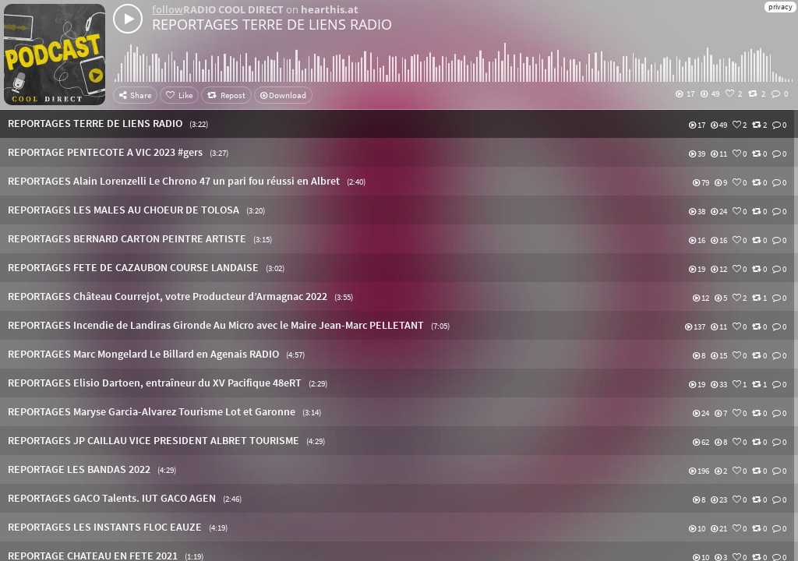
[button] (399, 123)
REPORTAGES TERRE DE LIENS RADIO (272, 24)
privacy (780, 7)
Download (283, 95)
